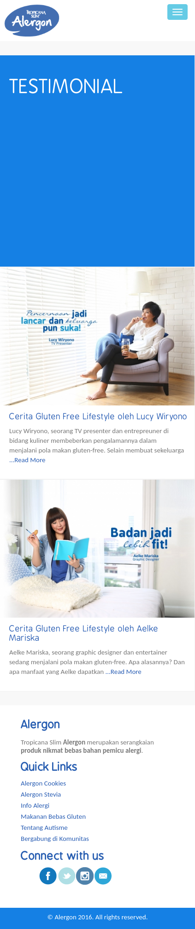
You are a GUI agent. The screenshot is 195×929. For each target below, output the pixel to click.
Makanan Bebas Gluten (53, 816)
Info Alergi (35, 805)
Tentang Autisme (44, 827)
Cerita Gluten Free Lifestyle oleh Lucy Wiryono (98, 416)
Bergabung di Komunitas (55, 838)
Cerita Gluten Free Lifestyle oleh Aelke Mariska (84, 633)
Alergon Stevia (41, 794)
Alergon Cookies (43, 783)
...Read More (27, 460)
